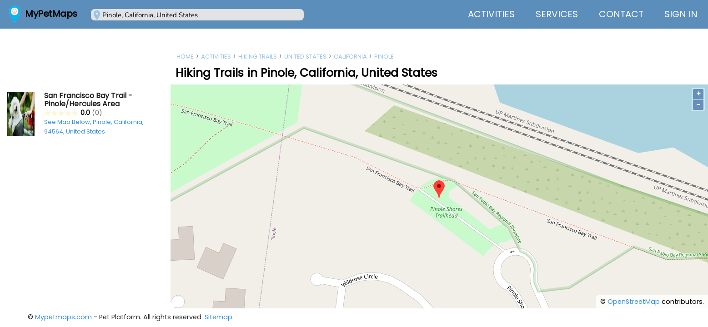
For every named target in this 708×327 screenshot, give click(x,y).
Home (185, 56)
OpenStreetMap (634, 301)
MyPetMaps (51, 13)
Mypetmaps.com (63, 317)
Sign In (681, 14)
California (350, 56)
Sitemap (218, 317)
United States (305, 56)
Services (557, 14)
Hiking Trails (257, 56)
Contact (621, 14)
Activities (491, 14)
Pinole (384, 56)
